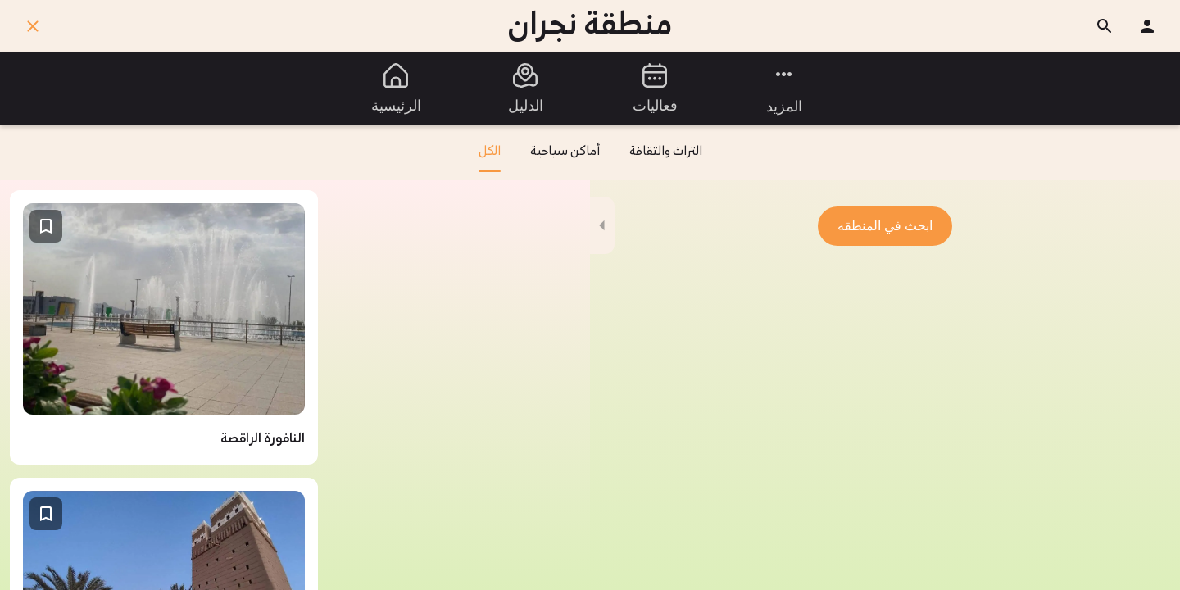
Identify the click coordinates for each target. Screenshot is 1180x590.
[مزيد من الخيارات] (784, 88)
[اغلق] (33, 26)
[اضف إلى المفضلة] (46, 226)
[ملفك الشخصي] (1147, 26)
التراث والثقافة (665, 152)
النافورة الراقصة (262, 439)
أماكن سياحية (565, 152)
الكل (490, 158)
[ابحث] (1104, 26)
